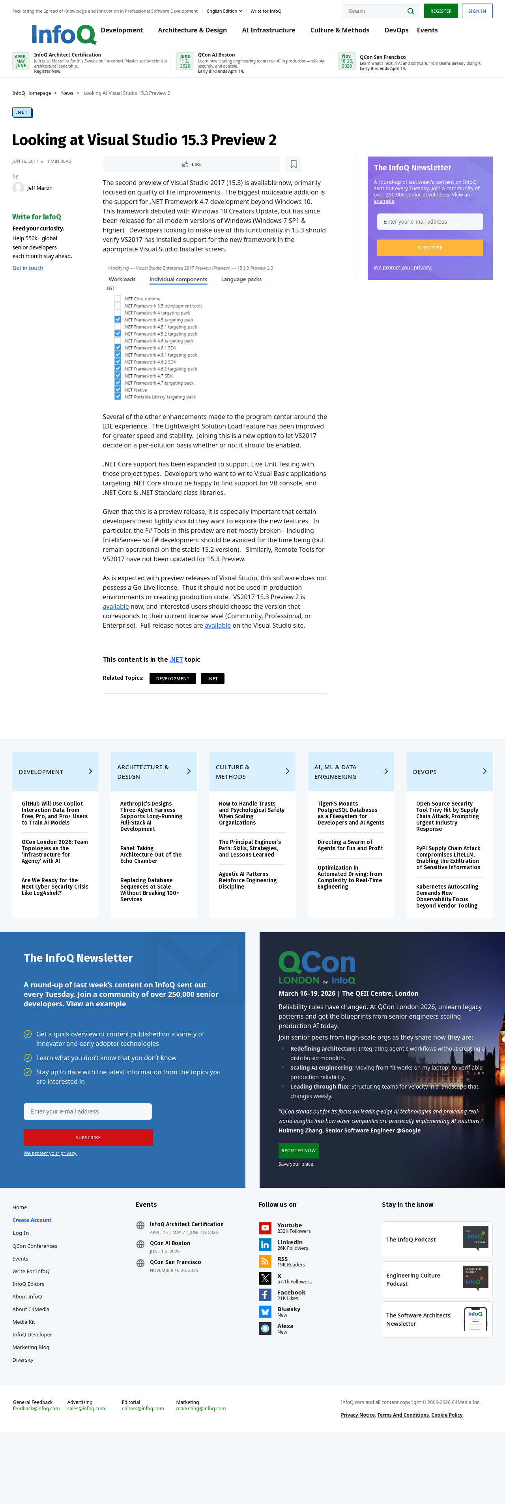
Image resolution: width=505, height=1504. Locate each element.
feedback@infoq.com (47, 1482)
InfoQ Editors (40, 1339)
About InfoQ (38, 1352)
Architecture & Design (191, 32)
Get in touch (39, 276)
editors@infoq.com (149, 1475)
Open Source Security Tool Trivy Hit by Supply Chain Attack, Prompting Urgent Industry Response (440, 853)
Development (121, 32)
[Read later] (153, 173)
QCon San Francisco (181, 1318)
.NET (33, 120)
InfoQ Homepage (43, 101)
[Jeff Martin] (30, 196)
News (79, 101)
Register (429, 9)
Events (426, 32)
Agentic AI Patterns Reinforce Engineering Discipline (250, 917)
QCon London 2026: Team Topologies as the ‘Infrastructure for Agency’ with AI (64, 895)
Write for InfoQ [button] (277, 9)
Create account (43, 1275)
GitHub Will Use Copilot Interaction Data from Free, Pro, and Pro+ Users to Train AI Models (63, 853)
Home (31, 1262)
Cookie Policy (443, 1481)
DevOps (395, 32)
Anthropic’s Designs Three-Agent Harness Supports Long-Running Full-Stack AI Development (158, 853)
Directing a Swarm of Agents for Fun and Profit (342, 891)
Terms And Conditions (399, 1481)
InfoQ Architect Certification (192, 1280)
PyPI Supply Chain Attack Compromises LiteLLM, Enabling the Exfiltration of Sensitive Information (440, 898)
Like (128, 173)
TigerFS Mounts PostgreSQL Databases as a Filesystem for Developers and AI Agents (345, 853)
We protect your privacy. (392, 275)
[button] (419, 256)
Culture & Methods (339, 32)
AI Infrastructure (267, 32)
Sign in (466, 9)
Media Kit (35, 1377)
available (120, 625)
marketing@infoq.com (205, 1475)
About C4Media (42, 1364)
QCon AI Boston (175, 1299)
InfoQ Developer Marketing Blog (44, 1396)
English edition (234, 9)
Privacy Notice (354, 1481)
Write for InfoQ (42, 1326)
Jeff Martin (51, 196)
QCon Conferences (46, 1301)
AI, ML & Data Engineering (333, 808)
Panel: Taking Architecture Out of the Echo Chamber (157, 891)
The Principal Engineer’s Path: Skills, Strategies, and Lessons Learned (252, 885)
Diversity (34, 1415)
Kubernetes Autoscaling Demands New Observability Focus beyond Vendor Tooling (440, 939)
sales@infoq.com (95, 1475)
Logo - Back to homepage (56, 28)
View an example (96, 1052)
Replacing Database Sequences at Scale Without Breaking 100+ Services (156, 927)
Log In (32, 1288)
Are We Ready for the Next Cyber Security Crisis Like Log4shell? (61, 930)
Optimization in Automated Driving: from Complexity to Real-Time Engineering (344, 927)
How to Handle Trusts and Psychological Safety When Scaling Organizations (249, 850)
